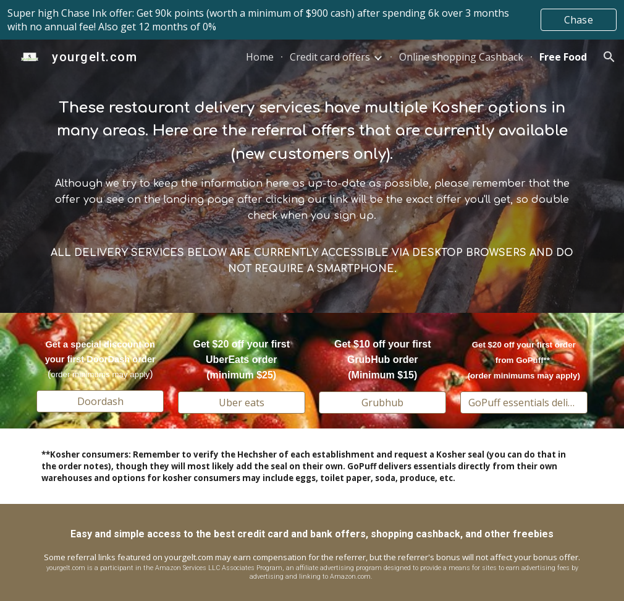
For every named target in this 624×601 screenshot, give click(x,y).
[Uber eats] (242, 402)
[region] (312, 20)
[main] (311, 176)
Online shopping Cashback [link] (461, 57)
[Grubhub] (382, 402)
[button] (609, 57)
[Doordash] (100, 401)
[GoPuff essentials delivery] (524, 402)
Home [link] (260, 57)
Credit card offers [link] (330, 57)
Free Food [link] (563, 57)
